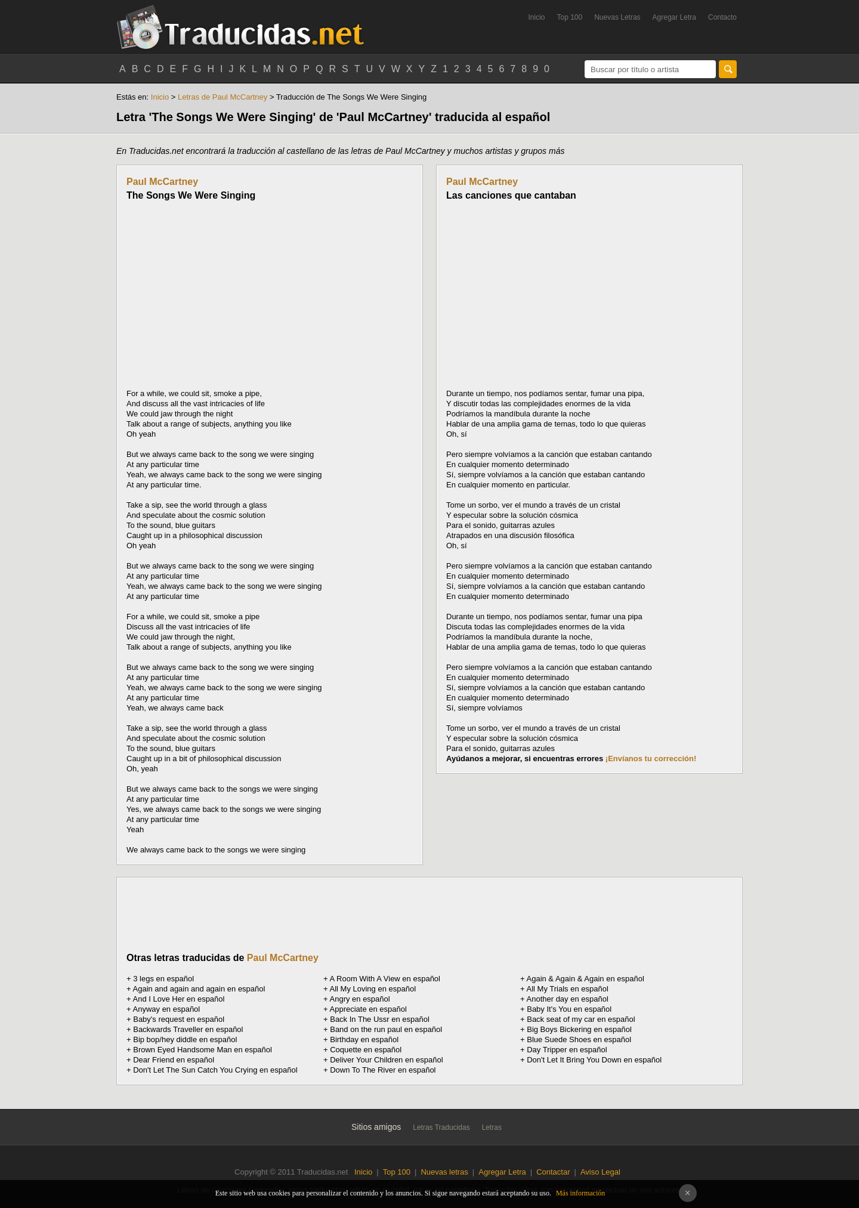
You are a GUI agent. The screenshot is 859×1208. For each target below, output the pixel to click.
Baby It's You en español (569, 1009)
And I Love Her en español (179, 998)
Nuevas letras (444, 1171)
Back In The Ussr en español (380, 1019)
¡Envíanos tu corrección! (650, 758)
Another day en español (567, 998)
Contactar (553, 1171)
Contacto (722, 17)
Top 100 (570, 17)
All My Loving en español (373, 988)
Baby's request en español (178, 1019)
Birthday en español (364, 1039)
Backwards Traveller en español (188, 1029)
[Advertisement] (226, 294)
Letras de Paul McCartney (222, 96)
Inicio (536, 17)
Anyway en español (166, 1009)
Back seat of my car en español (581, 1019)
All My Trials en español (567, 988)
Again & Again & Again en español (585, 978)
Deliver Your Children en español (386, 1059)
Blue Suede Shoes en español (579, 1039)
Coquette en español (365, 1049)
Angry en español (360, 998)
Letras (492, 1127)
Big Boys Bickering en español (579, 1029)
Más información (580, 1193)
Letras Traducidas (441, 1127)
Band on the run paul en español (386, 1029)
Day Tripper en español (567, 1049)
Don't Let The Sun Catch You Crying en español (215, 1069)
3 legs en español (163, 978)
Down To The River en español (382, 1069)
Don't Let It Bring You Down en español (594, 1059)
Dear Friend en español (173, 1059)
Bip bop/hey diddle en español (185, 1039)
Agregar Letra (674, 17)
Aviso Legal (600, 1171)
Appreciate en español (368, 1009)
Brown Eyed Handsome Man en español (202, 1049)
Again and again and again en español (199, 988)
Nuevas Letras (617, 17)
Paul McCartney (162, 182)
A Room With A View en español (385, 978)
